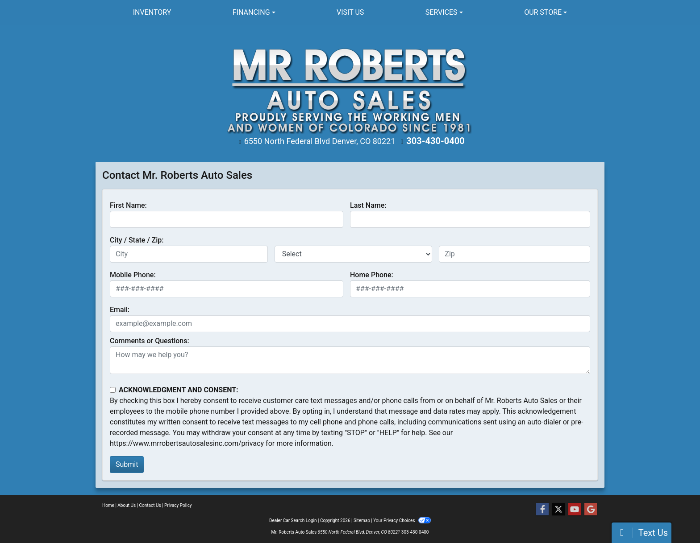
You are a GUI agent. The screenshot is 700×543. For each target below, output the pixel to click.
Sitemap (362, 520)
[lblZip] (514, 254)
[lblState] (354, 254)
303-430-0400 (435, 141)
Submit (127, 464)
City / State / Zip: (137, 240)
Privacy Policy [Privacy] (178, 505)
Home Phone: (371, 275)
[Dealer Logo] (350, 86)
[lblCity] (189, 254)
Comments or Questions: (149, 341)
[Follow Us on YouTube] (574, 509)
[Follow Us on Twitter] (558, 509)
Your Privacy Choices (402, 520)
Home (108, 505)
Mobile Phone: (133, 275)
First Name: (128, 205)
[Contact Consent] (113, 390)
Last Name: (368, 205)
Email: (119, 309)
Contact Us (150, 505)
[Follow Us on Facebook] (542, 509)
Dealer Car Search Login (293, 520)
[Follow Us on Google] (590, 509)
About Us (126, 505)
